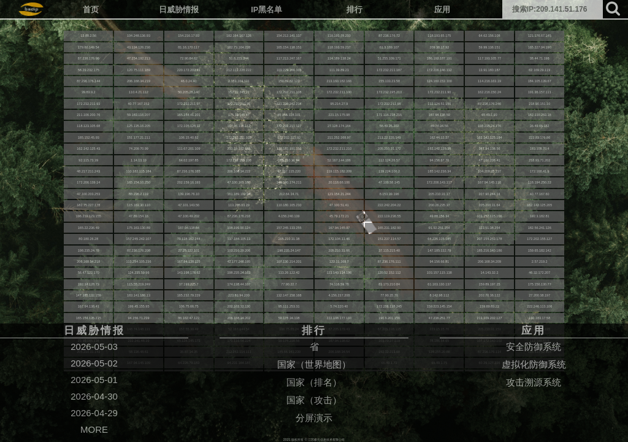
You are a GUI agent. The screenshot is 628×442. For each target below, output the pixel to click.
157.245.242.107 (138, 239)
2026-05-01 (94, 379)
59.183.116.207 (138, 115)
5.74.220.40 (339, 306)
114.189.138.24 (339, 58)
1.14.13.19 (139, 160)
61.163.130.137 (439, 284)
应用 (442, 10)
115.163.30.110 (138, 205)
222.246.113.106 (539, 306)
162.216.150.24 (489, 92)
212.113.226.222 (238, 70)
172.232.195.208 (238, 160)
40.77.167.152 (139, 104)
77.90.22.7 (289, 284)
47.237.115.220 (289, 171)
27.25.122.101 (188, 250)
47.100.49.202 (188, 216)
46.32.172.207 (539, 272)
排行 (354, 10)
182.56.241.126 (539, 228)
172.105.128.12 (189, 126)
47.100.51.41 (339, 205)
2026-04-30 (94, 396)
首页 (91, 10)
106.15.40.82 (189, 137)
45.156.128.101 (289, 115)
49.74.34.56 (439, 126)
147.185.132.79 (439, 250)
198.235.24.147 (289, 250)
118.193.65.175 (439, 35)
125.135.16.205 (138, 126)
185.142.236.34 (439, 171)
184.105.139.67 (539, 81)
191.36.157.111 (539, 92)
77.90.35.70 (389, 295)
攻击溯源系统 (533, 382)
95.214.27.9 (339, 104)
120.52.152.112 (389, 272)
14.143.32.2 (490, 272)
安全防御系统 (533, 346)
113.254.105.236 (138, 261)
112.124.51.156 (439, 104)
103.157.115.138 (439, 272)
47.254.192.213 (138, 58)
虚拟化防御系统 (534, 364)
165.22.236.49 (88, 228)
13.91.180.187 (489, 70)
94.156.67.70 (439, 160)
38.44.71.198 (540, 58)
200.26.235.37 (439, 205)
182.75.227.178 (88, 205)
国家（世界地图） (314, 364)
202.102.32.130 (238, 306)
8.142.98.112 (439, 295)
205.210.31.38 (289, 239)
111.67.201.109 (189, 148)
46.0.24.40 (189, 81)
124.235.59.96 (139, 272)
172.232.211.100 (338, 92)
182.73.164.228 (238, 47)
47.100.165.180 (238, 182)
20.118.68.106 (339, 182)
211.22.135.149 (389, 137)
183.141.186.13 (138, 295)
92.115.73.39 (88, 160)
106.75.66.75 (189, 306)
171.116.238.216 (389, 115)
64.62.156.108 (489, 35)
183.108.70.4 (540, 148)
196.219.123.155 (88, 216)
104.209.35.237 (489, 171)
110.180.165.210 (289, 205)
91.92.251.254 (439, 228)
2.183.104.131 (239, 81)
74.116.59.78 (339, 284)
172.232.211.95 (238, 104)
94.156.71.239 (139, 318)
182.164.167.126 (238, 35)
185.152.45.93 (88, 137)
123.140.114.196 (338, 272)
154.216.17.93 (188, 35)
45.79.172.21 (339, 216)
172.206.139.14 (88, 182)
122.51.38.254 (489, 228)
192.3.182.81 (540, 216)
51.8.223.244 (239, 58)
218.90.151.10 (539, 104)
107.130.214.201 (289, 261)
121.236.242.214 (289, 104)
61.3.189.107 (389, 47)
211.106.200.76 (88, 115)
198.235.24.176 (489, 126)
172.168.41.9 (540, 171)
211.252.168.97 (339, 137)
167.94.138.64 (188, 228)
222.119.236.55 (389, 216)
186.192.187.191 (439, 58)
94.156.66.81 (439, 261)
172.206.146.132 (439, 70)
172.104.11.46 (339, 239)
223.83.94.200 (239, 295)
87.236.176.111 (389, 261)
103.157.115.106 (489, 216)
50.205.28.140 (188, 92)
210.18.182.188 (238, 148)
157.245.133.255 (289, 228)
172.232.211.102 (238, 137)
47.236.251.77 (439, 318)
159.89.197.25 (489, 284)
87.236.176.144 (88, 81)
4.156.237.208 (339, 295)
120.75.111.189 (138, 70)
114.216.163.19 (489, 81)
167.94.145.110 (489, 182)
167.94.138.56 (489, 148)
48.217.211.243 (88, 171)
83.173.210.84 (389, 284)
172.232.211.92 (289, 137)
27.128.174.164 (339, 126)
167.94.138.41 (88, 306)
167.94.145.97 (339, 228)
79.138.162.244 (189, 239)
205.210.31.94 (289, 160)
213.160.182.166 (338, 81)
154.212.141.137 (289, 35)
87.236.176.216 (238, 216)
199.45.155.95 (139, 306)
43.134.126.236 (138, 47)
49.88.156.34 (439, 216)
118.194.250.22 (539, 182)
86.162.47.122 (188, 318)
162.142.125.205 (539, 205)
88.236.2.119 (138, 194)
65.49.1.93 (489, 115)
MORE (94, 429)
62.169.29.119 (539, 70)
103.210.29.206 (238, 250)
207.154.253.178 (489, 239)
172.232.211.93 (88, 104)
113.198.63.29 (239, 205)
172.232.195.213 (389, 92)
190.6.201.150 (389, 318)
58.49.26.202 (389, 126)
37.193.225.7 (189, 284)
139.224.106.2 (389, 171)
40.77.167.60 (540, 194)
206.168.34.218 (88, 261)
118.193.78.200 (339, 35)
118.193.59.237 (339, 47)
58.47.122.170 (88, 272)
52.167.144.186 (339, 160)
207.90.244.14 (489, 194)
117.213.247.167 (289, 58)
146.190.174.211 (289, 182)
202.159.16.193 (189, 182)
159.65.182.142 (539, 250)
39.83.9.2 (89, 92)
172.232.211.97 (189, 104)
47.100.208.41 (489, 160)
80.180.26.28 (88, 239)
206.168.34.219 (138, 81)
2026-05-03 (94, 346)
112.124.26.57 (389, 160)
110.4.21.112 (138, 92)
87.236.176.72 (389, 35)
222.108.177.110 (338, 318)
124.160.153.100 (439, 81)
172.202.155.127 (539, 239)
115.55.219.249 (138, 284)
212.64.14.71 (289, 194)
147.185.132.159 (88, 295)
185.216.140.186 (489, 250)
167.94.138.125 (189, 261)
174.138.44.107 (238, 284)
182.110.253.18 (539, 115)
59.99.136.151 (489, 47)
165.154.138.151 (289, 47)
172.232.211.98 (389, 104)
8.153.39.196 (389, 194)
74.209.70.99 (138, 148)
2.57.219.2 (540, 261)
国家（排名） (314, 382)
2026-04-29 (94, 413)
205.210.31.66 (339, 250)
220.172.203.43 (189, 70)
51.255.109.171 (389, 58)
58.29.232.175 (88, 70)
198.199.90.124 (238, 228)
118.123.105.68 (88, 126)
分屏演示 (314, 418)
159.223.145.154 (439, 306)
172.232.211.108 (289, 92)
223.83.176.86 (539, 137)
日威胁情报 (179, 10)
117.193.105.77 (489, 58)
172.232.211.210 (338, 148)
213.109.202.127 (489, 318)
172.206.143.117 (439, 182)
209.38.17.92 (439, 47)
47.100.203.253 (88, 194)
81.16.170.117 (188, 47)
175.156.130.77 (539, 284)
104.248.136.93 (138, 35)
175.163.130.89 (138, 228)
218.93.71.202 (539, 160)
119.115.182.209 (338, 171)
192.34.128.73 (88, 284)
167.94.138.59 (439, 115)
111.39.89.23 (339, 70)
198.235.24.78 (88, 250)
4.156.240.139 (289, 216)
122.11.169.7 (339, 261)
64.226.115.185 (439, 239)
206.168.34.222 (238, 171)
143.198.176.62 (189, 272)
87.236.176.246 (489, 104)
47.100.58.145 (389, 182)
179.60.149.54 (88, 47)
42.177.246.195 (238, 261)
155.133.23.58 (389, 81)
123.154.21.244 (339, 194)
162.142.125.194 (489, 137)
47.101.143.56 (188, 205)
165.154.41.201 (189, 115)
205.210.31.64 (489, 205)
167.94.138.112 (238, 126)
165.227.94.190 (539, 47)
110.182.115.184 (138, 171)
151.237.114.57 (389, 239)
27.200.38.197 (539, 295)
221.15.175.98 (339, 115)
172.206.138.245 (389, 306)
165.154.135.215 (88, 318)
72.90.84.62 (188, 58)
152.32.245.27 (239, 92)
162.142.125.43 (88, 148)
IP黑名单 (266, 10)
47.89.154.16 (138, 216)
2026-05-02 (94, 363)
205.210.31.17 (439, 194)
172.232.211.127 (289, 126)
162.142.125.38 (439, 148)
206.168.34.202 (238, 318)
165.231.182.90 (389, 228)
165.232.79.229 (189, 295)
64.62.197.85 (189, 160)
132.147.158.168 (289, 295)
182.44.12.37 (439, 137)
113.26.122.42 (289, 272)
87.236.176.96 (88, 58)
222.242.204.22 (389, 205)
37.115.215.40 (389, 250)
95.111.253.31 (289, 306)
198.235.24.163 (238, 272)
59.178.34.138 (289, 318)
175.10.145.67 (239, 115)
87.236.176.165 (189, 171)
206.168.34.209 (489, 261)
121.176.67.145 (539, 35)
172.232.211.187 (389, 70)
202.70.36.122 (489, 295)
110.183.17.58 (539, 318)
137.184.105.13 (238, 239)
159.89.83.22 (489, 306)
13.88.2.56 (88, 35)
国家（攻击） (314, 400)
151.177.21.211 (138, 137)
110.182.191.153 (289, 148)
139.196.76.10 (188, 194)
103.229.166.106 (289, 70)
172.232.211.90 (439, 92)
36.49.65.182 (540, 126)
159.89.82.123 (289, 81)
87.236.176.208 (138, 250)
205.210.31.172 (389, 148)
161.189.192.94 (238, 194)
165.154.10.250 (138, 182)
